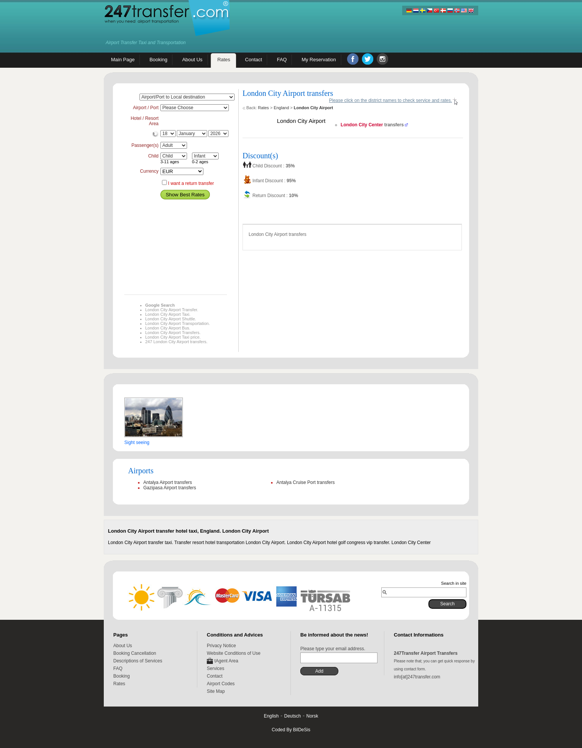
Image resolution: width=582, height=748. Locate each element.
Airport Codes (221, 683)
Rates (263, 107)
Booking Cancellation (134, 653)
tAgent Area (226, 661)
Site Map (216, 691)
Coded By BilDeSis (291, 729)
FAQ (117, 668)
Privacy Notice (221, 645)
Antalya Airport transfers (167, 482)
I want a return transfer (191, 183)
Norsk (312, 716)
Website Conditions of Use (233, 653)
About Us (122, 645)
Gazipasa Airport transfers (169, 487)
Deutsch (292, 716)
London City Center (362, 124)
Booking (121, 676)
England (281, 107)
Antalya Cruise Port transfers (305, 482)
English (271, 716)
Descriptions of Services (137, 661)
